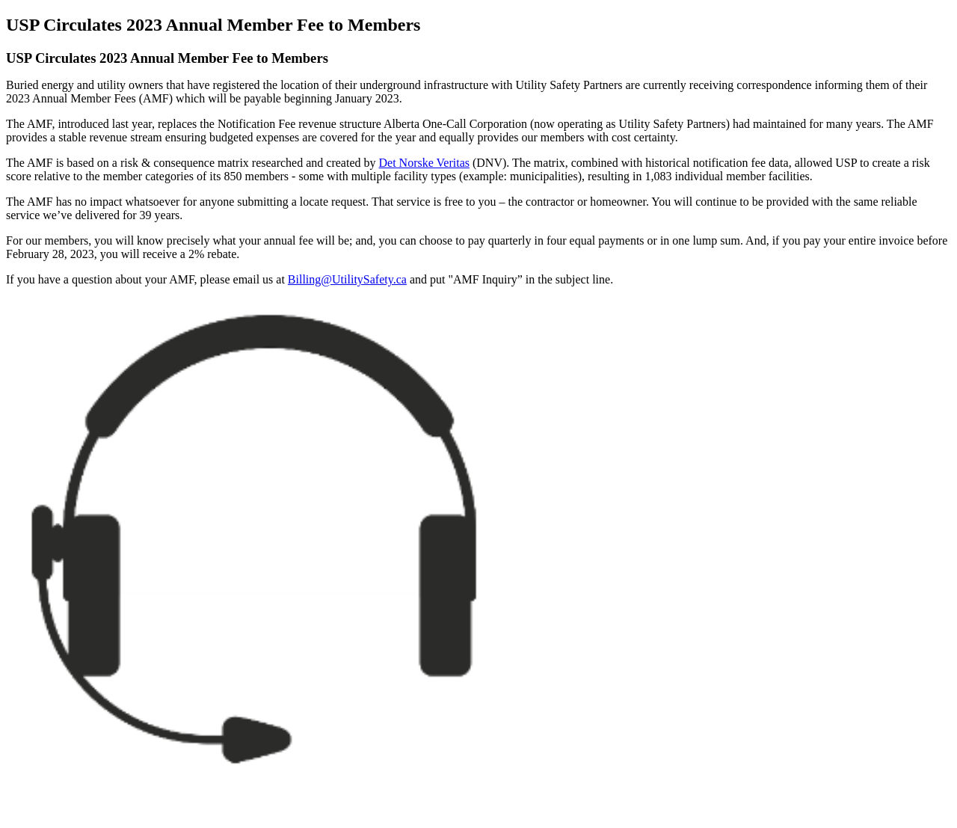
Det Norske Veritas (424, 162)
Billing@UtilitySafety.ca (347, 279)
